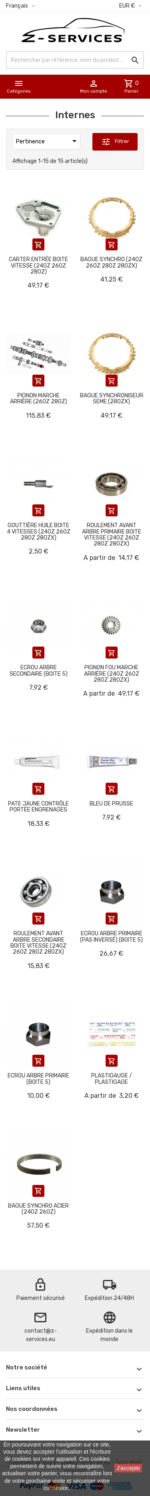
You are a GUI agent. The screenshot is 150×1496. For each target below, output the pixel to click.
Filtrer (115, 142)
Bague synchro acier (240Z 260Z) (38, 1208)
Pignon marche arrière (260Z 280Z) (38, 398)
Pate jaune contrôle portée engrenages (38, 806)
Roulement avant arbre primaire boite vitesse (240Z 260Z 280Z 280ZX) (111, 534)
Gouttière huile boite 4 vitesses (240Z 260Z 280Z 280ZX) (38, 531)
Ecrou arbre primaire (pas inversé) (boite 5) (111, 936)
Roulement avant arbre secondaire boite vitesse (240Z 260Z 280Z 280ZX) (38, 942)
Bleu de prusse (111, 803)
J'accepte (128, 1468)
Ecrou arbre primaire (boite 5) (38, 1078)
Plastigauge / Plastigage (111, 1078)
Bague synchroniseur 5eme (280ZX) (111, 398)
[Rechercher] (75, 60)
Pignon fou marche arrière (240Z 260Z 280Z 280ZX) (111, 673)
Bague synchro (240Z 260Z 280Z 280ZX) (111, 262)
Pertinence (47, 141)
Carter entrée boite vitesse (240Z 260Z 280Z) (38, 265)
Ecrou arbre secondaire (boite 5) (39, 670)
